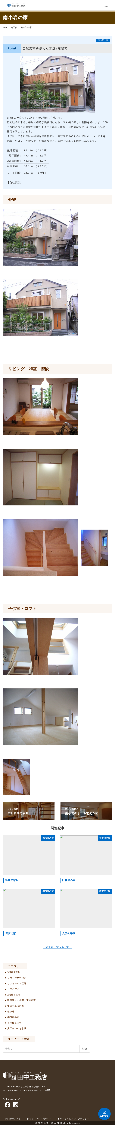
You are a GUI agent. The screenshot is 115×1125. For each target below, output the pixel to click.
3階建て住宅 (14, 972)
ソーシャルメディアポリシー (74, 1118)
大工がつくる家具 (16, 1028)
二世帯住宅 (13, 988)
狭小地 (11, 1011)
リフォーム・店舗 (16, 983)
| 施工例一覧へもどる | (57, 947)
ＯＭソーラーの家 (16, 977)
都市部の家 (13, 1017)
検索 (84, 1048)
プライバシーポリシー (40, 1118)
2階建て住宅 (14, 994)
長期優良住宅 (14, 1022)
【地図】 (46, 1090)
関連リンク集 (14, 1118)
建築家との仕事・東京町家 (21, 1000)
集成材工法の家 (15, 1005)
